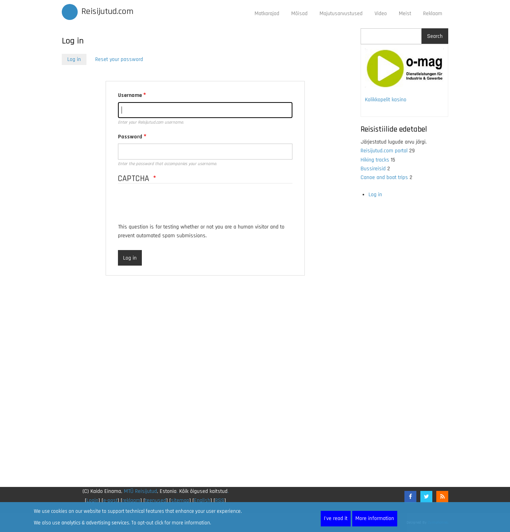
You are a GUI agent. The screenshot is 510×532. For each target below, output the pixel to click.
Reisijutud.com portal (384, 150)
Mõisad (299, 13)
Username (130, 95)
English (202, 500)
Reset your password (119, 59)
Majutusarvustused (341, 13)
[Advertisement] (205, 385)
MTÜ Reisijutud (140, 491)
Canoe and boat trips (384, 177)
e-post (110, 500)
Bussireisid (373, 168)
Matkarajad (267, 13)
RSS (219, 500)
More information (374, 518)
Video (381, 13)
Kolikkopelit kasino (385, 99)
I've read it (335, 518)
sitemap (180, 500)
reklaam (131, 500)
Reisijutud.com (107, 11)
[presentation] (178, 207)
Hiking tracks (375, 160)
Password (130, 136)
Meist (405, 13)
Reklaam (432, 13)
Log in (76, 60)
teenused (155, 500)
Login (92, 500)
